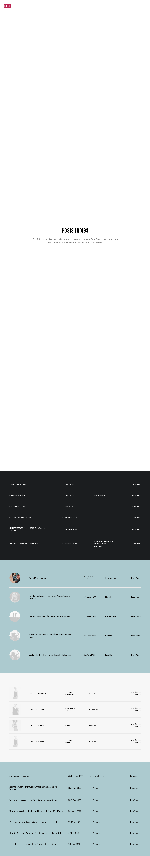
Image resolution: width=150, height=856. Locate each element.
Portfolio (142, 6)
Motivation (110, 6)
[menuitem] (111, 6)
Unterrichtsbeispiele (126, 6)
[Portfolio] (7, 6)
